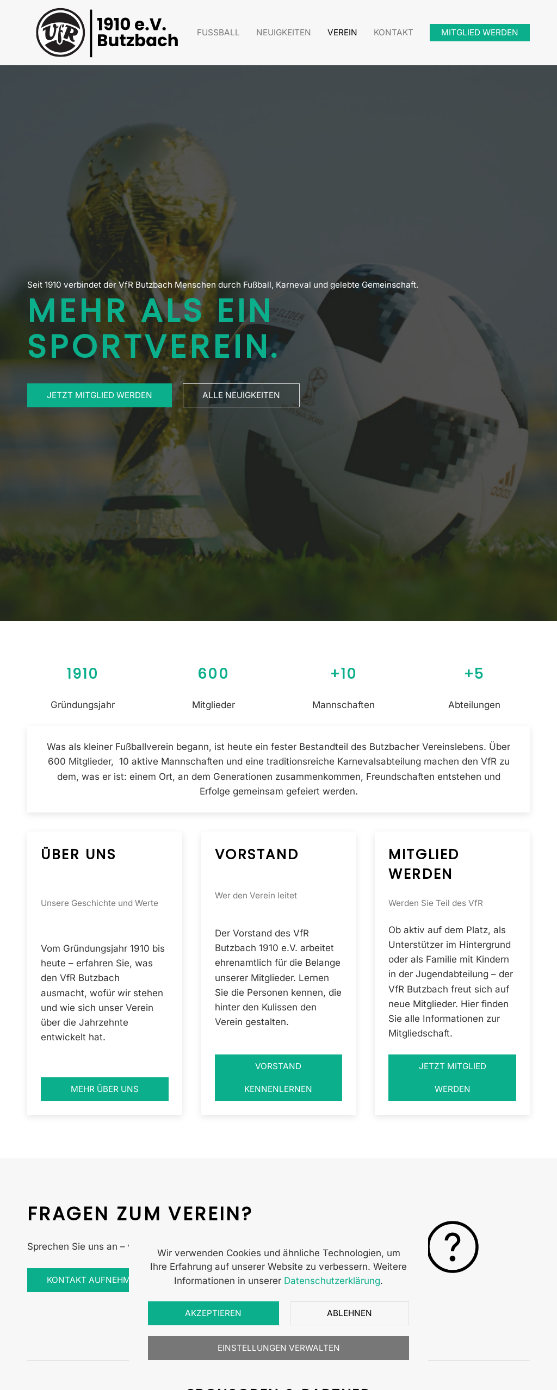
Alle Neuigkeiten (241, 395)
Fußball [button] (218, 32)
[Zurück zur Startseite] (108, 32)
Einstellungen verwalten (279, 1348)
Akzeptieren (213, 1313)
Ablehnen (349, 1313)
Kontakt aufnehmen (101, 1280)
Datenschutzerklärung (332, 1280)
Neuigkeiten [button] (283, 32)
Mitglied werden (479, 32)
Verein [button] (342, 32)
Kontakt (393, 32)
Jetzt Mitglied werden (99, 395)
